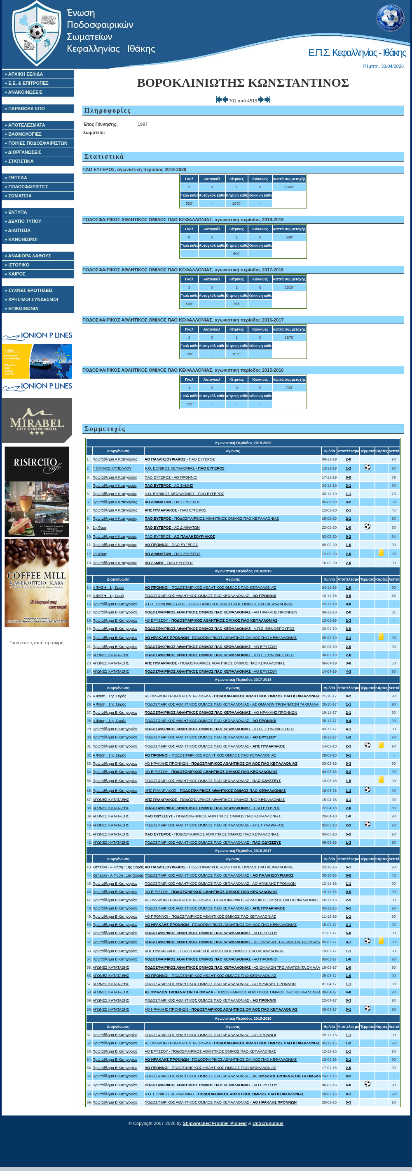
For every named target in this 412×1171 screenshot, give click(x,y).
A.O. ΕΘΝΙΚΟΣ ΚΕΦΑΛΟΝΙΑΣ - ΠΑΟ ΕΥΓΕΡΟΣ (184, 494)
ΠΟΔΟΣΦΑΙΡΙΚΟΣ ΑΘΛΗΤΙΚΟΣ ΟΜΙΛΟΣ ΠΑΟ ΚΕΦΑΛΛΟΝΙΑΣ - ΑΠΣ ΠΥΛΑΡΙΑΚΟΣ (214, 825)
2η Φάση (100, 527)
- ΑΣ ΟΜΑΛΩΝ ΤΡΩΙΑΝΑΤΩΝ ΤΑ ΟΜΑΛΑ (232, 942)
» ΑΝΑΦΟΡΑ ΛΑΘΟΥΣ (28, 255)
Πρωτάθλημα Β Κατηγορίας (115, 604)
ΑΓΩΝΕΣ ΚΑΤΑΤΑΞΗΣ (111, 655)
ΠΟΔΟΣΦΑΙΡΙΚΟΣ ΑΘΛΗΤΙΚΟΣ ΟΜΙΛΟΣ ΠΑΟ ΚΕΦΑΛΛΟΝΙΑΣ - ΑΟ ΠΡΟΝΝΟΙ (210, 1035)
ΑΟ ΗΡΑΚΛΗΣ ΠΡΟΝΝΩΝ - (221, 763)
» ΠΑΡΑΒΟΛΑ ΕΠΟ (25, 108)
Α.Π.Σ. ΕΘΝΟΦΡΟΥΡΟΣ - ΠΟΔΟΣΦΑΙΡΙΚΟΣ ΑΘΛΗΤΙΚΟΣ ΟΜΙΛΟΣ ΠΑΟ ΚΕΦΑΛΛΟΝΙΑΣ (219, 604)
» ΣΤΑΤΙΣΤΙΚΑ (19, 161)
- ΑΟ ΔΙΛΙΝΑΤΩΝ (172, 527)
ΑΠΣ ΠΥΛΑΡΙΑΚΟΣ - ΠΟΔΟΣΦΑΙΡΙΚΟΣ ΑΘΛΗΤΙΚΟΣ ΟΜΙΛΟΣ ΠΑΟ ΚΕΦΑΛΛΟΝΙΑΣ (214, 951)
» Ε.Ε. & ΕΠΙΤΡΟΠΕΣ (27, 83)
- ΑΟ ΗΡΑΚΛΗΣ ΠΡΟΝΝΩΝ (221, 612)
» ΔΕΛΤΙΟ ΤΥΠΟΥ (23, 221)
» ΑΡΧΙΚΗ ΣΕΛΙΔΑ (24, 74)
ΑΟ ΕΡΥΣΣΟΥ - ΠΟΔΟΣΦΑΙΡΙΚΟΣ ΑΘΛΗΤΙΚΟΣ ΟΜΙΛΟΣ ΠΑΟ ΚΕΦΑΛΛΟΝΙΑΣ (210, 1051)
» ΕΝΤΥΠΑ (16, 212)
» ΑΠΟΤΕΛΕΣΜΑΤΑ (25, 125)
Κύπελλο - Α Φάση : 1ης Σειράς (118, 867)
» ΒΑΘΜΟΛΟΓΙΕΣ (23, 134)
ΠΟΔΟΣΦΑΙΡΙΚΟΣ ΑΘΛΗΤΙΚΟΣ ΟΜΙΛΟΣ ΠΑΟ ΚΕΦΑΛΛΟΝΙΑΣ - (210, 596)
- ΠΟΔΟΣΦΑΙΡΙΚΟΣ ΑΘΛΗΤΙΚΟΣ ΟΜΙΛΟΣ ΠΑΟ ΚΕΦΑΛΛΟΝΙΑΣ (212, 518)
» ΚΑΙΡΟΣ (15, 273)
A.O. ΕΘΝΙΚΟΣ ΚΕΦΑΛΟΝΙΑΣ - (185, 468)
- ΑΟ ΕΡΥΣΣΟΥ (211, 647)
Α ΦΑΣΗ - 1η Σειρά (108, 588)
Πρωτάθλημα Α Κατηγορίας (115, 459)
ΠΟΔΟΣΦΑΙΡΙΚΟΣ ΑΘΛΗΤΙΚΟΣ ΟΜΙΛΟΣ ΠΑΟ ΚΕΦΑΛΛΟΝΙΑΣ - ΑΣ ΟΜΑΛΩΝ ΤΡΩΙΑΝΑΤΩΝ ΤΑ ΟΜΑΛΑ (231, 704)
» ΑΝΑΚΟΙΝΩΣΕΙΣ (23, 92)
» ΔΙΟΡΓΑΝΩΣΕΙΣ (23, 152)
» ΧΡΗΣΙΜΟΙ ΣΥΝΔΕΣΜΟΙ (31, 299)
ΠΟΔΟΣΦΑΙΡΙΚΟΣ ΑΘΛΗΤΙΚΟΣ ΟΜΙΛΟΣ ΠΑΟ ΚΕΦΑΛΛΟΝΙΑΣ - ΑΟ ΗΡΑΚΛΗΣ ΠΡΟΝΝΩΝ (220, 884)
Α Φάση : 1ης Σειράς (109, 696)
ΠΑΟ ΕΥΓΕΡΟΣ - (180, 537)
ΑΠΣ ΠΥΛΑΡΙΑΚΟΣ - (215, 791)
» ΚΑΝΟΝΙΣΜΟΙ (21, 239)
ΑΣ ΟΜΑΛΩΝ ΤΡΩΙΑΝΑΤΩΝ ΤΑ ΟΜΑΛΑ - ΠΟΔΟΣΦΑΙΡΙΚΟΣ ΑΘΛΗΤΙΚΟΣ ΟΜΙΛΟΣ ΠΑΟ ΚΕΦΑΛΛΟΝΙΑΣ (231, 900)
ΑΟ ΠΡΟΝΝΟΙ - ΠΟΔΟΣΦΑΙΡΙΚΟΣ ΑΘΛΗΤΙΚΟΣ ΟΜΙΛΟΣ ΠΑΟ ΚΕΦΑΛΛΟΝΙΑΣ (210, 916)
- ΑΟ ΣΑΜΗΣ (169, 486)
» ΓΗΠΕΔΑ (16, 177)
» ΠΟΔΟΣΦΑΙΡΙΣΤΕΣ (26, 186)
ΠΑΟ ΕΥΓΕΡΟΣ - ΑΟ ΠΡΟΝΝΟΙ (171, 477)
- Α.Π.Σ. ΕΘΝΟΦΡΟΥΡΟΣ (220, 629)
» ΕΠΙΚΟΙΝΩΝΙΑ (21, 308)
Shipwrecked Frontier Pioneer (215, 1123)
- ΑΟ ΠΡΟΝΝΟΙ (211, 959)
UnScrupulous (268, 1123)
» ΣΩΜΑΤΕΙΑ (18, 195)
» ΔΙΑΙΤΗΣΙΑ (17, 230)
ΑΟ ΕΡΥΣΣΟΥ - (211, 620)
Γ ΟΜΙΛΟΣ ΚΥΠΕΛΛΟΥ (112, 468)
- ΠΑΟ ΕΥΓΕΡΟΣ (180, 459)
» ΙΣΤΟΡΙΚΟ (17, 264)
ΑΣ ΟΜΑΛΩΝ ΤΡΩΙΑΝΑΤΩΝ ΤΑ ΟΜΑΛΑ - (232, 696)
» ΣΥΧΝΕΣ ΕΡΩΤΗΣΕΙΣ (29, 290)
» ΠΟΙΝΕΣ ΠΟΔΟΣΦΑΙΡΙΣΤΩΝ (36, 143)
